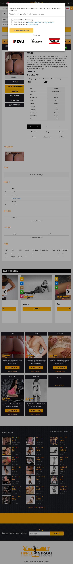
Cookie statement (32, 24)
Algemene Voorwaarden (34, 22)
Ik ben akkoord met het (24, 24)
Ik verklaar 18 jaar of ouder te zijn (22, 20)
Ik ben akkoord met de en (32, 22)
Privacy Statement (48, 22)
